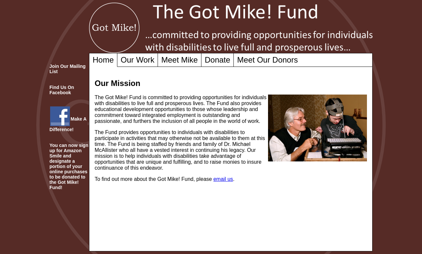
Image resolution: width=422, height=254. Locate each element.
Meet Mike (179, 59)
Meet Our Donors (267, 59)
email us (223, 179)
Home (103, 59)
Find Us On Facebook (61, 90)
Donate (217, 59)
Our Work (137, 59)
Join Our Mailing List (67, 69)
